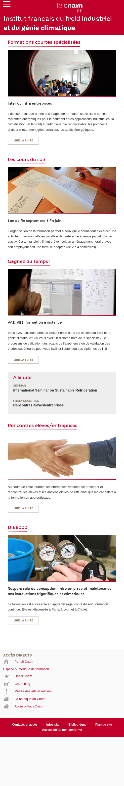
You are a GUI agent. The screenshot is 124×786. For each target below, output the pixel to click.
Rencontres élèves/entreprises (38, 405)
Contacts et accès (25, 724)
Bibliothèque (77, 724)
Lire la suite (23, 140)
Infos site (53, 724)
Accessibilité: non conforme (62, 730)
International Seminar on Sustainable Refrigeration (55, 390)
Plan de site (103, 724)
